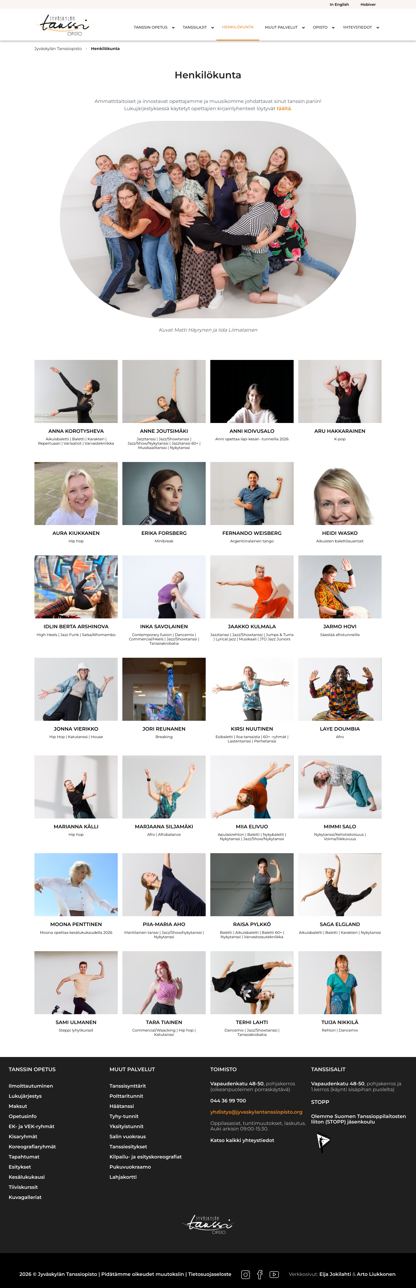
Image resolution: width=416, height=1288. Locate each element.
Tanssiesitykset (128, 1147)
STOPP (320, 1102)
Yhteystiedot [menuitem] (357, 27)
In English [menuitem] (339, 4)
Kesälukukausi (27, 1177)
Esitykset (20, 1167)
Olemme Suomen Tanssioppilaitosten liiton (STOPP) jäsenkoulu (358, 1119)
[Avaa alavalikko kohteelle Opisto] (333, 27)
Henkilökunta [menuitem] (237, 27)
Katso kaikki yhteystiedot (242, 1140)
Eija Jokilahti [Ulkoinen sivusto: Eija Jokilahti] (335, 1275)
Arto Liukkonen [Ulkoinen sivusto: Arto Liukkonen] (376, 1275)
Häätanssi (122, 1106)
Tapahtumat (24, 1157)
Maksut (18, 1106)
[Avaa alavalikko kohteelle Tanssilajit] (212, 27)
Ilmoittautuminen (31, 1086)
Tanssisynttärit (128, 1086)
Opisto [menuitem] (320, 27)
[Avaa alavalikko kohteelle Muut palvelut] (303, 27)
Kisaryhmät (23, 1137)
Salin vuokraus (128, 1137)
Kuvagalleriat (25, 1197)
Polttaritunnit (126, 1096)
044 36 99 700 (228, 1101)
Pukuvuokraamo (130, 1167)
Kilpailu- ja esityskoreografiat (146, 1157)
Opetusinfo (23, 1116)
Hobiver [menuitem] (368, 4)
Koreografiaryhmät (32, 1147)
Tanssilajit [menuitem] (195, 27)
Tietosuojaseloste (209, 1275)
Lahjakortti (123, 1177)
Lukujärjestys (25, 1096)
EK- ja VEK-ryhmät (31, 1127)
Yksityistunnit (127, 1127)
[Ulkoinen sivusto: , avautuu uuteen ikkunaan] (246, 1275)
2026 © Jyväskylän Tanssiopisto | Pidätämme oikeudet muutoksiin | (103, 1275)
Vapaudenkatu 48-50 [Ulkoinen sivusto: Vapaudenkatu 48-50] (237, 1084)
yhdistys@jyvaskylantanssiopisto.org (256, 1112)
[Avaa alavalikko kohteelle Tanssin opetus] (173, 27)
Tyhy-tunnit (124, 1116)
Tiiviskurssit (23, 1187)
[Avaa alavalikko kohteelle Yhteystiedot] (377, 27)
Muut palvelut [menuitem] (281, 27)
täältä (284, 109)
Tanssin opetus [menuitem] (150, 27)
